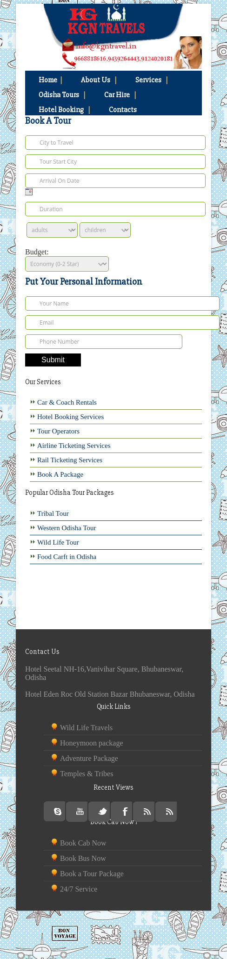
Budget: (37, 252)
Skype (58, 811)
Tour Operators (58, 431)
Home (50, 80)
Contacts (123, 109)
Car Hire (120, 95)
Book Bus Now (83, 858)
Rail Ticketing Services (69, 460)
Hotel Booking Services (70, 416)
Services (151, 80)
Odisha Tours (62, 95)
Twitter (102, 812)
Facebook (125, 812)
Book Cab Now (83, 843)
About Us (99, 80)
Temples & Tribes (86, 774)
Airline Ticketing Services (74, 445)
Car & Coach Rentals (67, 402)
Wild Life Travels (86, 728)
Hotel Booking (64, 109)
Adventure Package (89, 758)
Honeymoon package (91, 743)
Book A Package (60, 474)
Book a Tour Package (92, 874)
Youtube (80, 812)
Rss (147, 812)
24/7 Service (78, 889)
